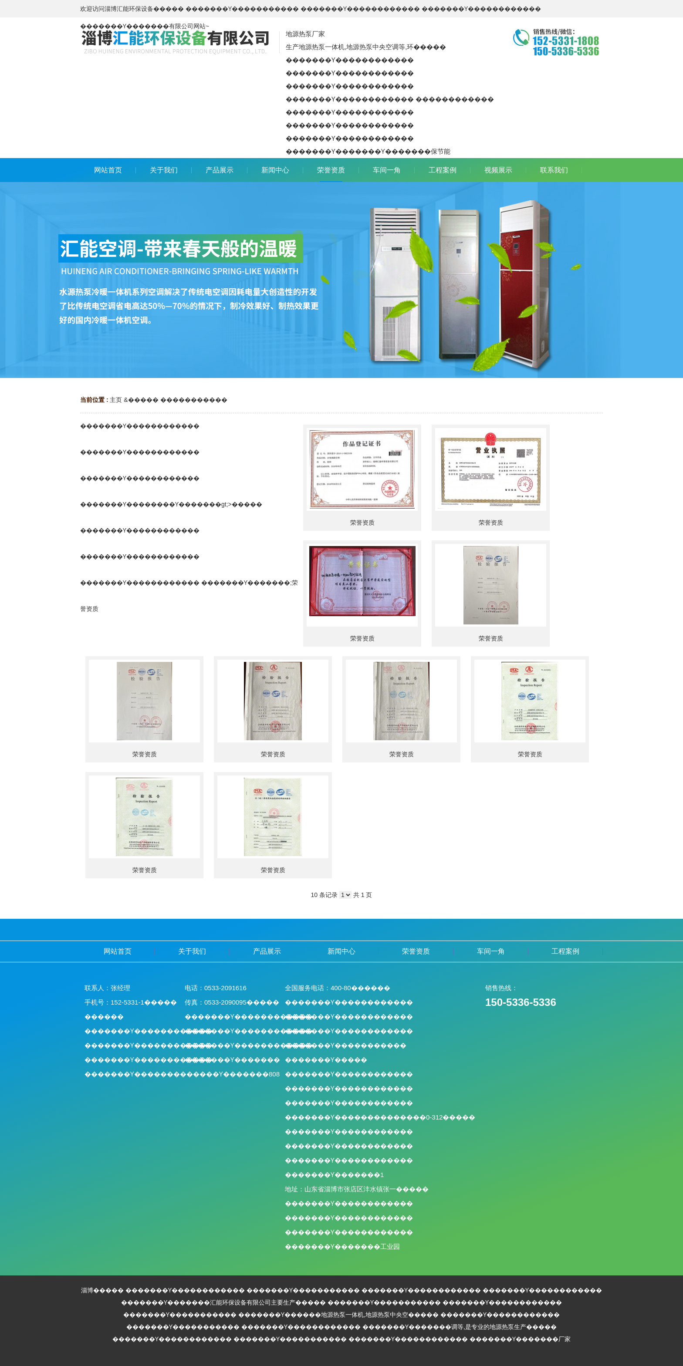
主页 (116, 399)
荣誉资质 (362, 522)
